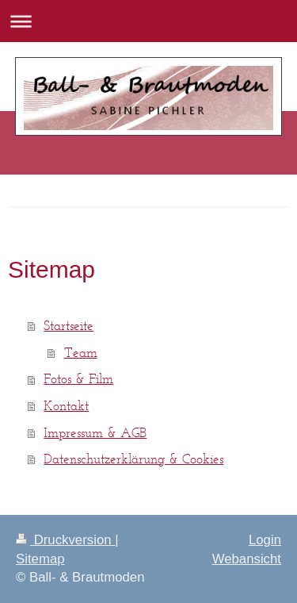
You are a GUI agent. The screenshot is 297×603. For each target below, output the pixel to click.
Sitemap (40, 559)
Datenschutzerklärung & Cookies (133, 459)
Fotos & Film (78, 378)
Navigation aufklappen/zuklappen (148, 21)
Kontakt (66, 405)
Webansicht (246, 559)
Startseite (68, 325)
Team (80, 352)
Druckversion (65, 539)
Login (265, 539)
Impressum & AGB (95, 432)
